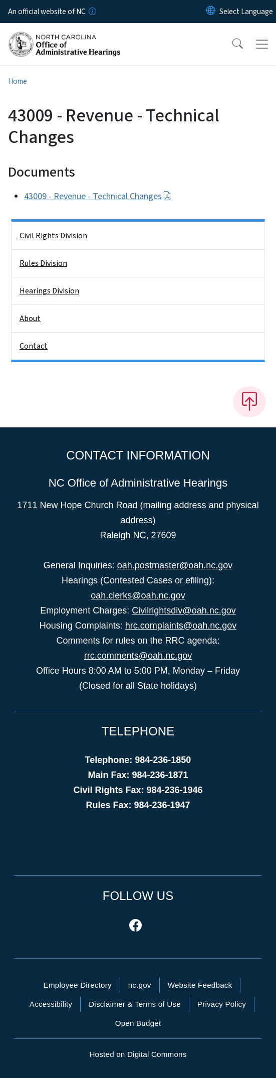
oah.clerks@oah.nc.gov (138, 595)
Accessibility (51, 1004)
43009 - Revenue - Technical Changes (97, 196)
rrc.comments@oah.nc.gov (138, 656)
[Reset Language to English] (210, 11)
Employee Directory (78, 985)
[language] (246, 11)
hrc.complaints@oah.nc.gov (180, 626)
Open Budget (138, 1023)
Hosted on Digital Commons (137, 1054)
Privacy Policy (221, 1004)
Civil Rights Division (53, 235)
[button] (231, 44)
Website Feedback (200, 985)
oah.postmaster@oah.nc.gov (174, 565)
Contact (34, 346)
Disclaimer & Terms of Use (135, 1004)
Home (17, 81)
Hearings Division (49, 290)
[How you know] (91, 11)
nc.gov (139, 985)
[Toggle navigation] (262, 44)
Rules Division (43, 263)
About (30, 318)
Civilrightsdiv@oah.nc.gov (183, 610)
